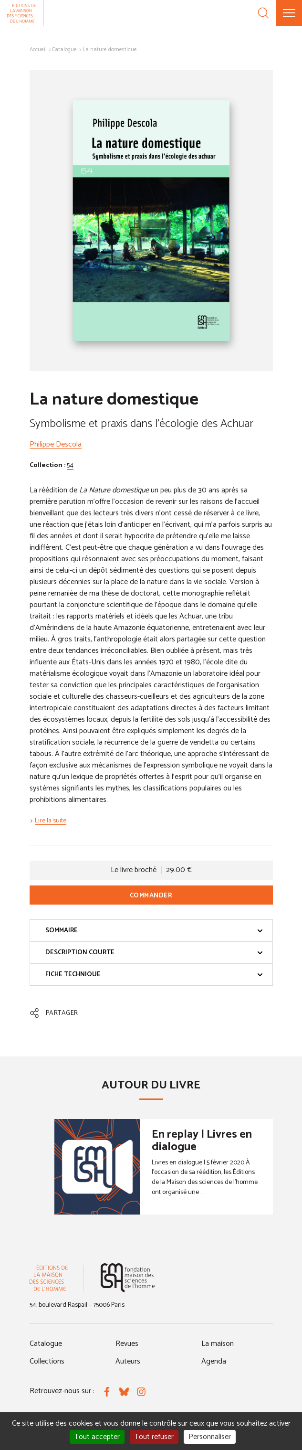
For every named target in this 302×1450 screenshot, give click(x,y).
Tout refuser (154, 1436)
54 (70, 465)
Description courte (154, 952)
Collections (47, 1361)
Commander (151, 895)
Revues (126, 1343)
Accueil (38, 49)
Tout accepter (97, 1436)
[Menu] (289, 13)
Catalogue (64, 49)
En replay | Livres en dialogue (202, 1140)
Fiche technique (154, 974)
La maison (217, 1343)
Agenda (213, 1361)
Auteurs (127, 1361)
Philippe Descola (56, 444)
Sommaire (154, 930)
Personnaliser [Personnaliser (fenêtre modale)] (209, 1436)
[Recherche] (263, 13)
